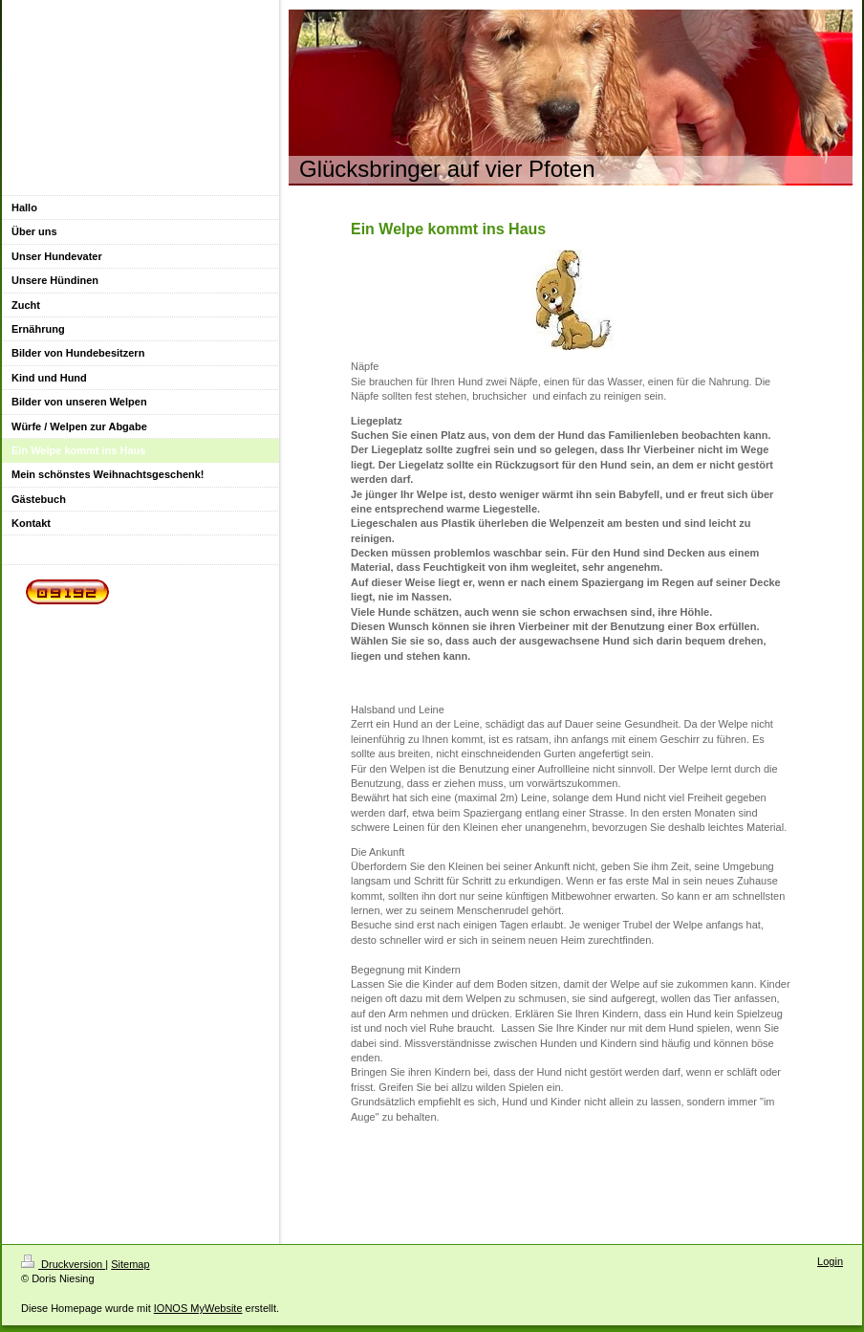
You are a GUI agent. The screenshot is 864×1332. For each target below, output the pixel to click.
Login (830, 1261)
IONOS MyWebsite (198, 1308)
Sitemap (130, 1264)
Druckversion (63, 1264)
